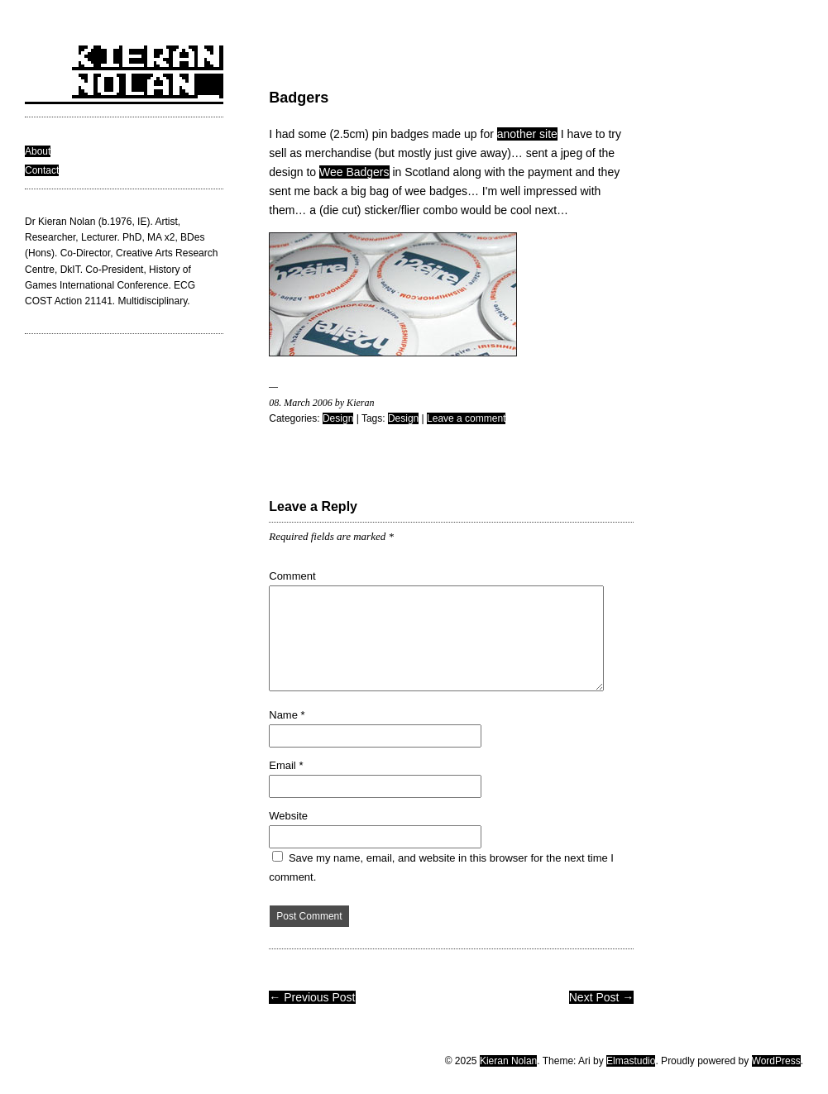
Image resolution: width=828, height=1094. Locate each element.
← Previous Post (312, 997)
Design (338, 418)
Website (288, 816)
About (37, 151)
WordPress (776, 1061)
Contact (42, 170)
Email (286, 765)
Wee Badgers (354, 172)
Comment (292, 576)
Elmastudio (630, 1061)
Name (286, 715)
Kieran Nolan (508, 1061)
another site (527, 134)
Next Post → (601, 997)
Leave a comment (466, 418)
